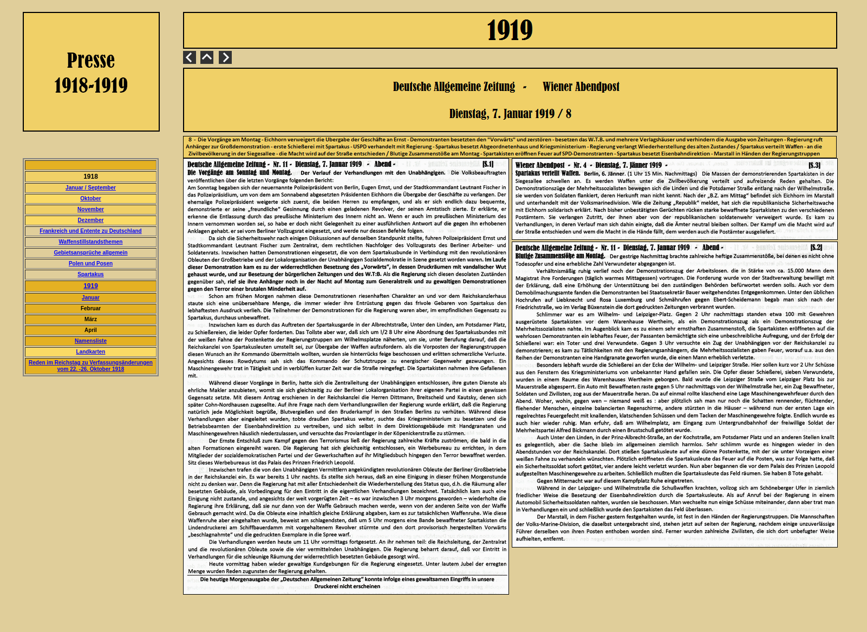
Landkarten (91, 352)
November (90, 209)
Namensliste (91, 341)
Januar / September (91, 188)
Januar (91, 298)
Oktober (90, 198)
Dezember (91, 220)
